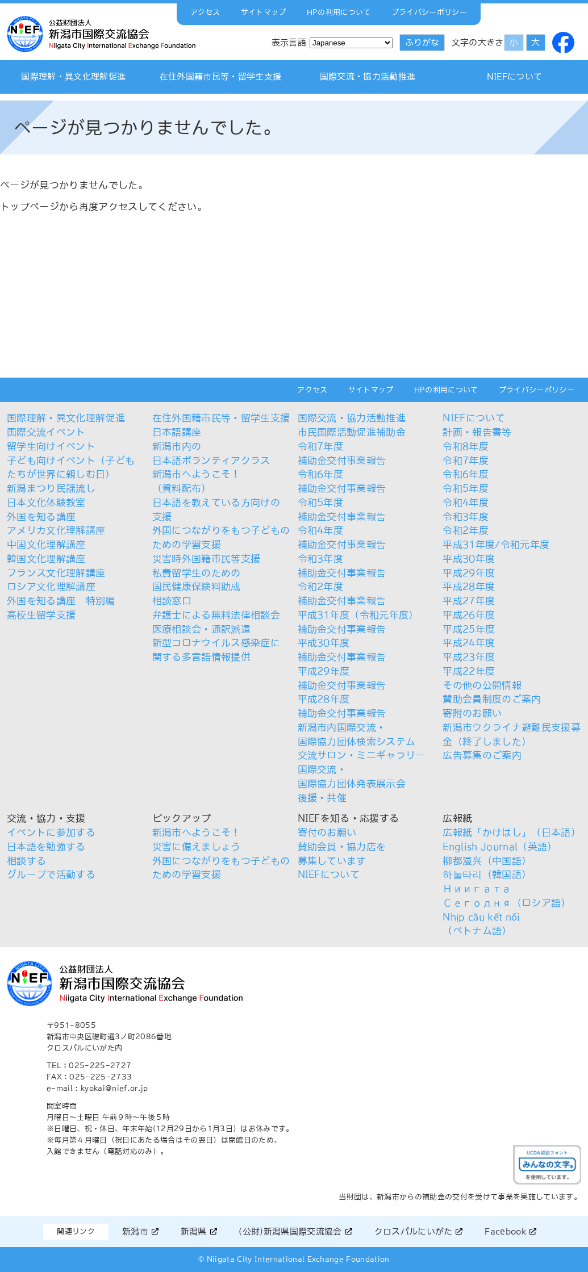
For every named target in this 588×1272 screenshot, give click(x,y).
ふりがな (422, 42)
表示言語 (289, 42)
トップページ (29, 206)
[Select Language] (351, 42)
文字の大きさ (478, 42)
